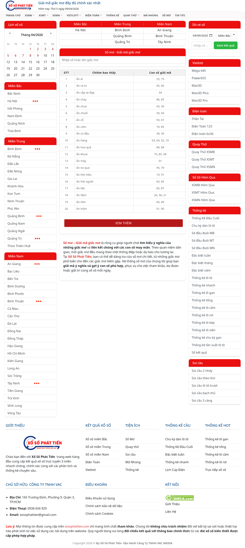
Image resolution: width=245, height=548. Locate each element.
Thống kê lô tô (202, 278)
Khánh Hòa (15, 186)
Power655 (199, 78)
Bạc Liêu (13, 271)
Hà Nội (22, 101)
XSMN (57, 15)
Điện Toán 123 (202, 126)
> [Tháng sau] (51, 33)
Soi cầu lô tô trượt (204, 385)
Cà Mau (12, 309)
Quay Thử (200, 144)
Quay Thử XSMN (203, 167)
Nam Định (14, 116)
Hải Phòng (14, 108)
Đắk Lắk (13, 164)
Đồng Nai (14, 331)
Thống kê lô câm (204, 308)
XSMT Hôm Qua (203, 192)
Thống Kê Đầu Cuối (205, 218)
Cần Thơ (13, 316)
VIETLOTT (74, 15)
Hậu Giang (15, 346)
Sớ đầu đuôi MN (203, 248)
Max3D (197, 85)
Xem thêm (123, 223)
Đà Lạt (12, 323)
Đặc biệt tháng (202, 263)
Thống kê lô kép (203, 322)
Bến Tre (12, 279)
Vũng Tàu (14, 413)
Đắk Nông (14, 171)
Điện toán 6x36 (202, 134)
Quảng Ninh (16, 123)
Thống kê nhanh (203, 285)
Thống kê (199, 210)
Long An (13, 368)
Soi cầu (198, 363)
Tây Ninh (23, 383)
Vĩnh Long (14, 406)
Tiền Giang (15, 391)
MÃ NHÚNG (151, 15)
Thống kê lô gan (203, 293)
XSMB (30, 15)
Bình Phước (15, 294)
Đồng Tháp (15, 338)
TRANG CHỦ (13, 15)
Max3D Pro (200, 100)
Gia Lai (12, 179)
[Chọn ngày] (203, 35)
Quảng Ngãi (16, 231)
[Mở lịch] (211, 35)
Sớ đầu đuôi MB (203, 233)
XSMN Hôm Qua (203, 200)
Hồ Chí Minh (16, 353)
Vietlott (198, 63)
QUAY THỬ (131, 15)
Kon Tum (13, 194)
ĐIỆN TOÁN (93, 15)
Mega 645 (199, 70)
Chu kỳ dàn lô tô (203, 225)
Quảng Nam (16, 223)
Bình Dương (16, 286)
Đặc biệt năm (201, 270)
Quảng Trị (23, 238)
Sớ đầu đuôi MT (203, 240)
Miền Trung (16, 141)
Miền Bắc (15, 86)
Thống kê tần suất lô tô (208, 345)
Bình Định (23, 149)
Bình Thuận (24, 301)
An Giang (23, 264)
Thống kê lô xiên (204, 330)
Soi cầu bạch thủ (204, 393)
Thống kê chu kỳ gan (206, 337)
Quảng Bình (24, 216)
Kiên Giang (15, 361)
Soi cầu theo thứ (203, 378)
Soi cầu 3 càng (202, 400)
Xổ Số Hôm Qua (204, 177)
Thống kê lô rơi (202, 315)
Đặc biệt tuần (201, 255)
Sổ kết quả (199, 352)
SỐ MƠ (166, 15)
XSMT (43, 15)
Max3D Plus (200, 93)
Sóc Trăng (14, 376)
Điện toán (200, 111)
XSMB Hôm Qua (203, 185)
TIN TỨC (180, 15)
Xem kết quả (225, 45)
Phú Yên (13, 208)
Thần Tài (198, 119)
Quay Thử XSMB (203, 152)
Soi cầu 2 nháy (202, 371)
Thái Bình (14, 131)
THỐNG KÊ (112, 15)
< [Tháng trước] (10, 33)
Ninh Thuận (15, 201)
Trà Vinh (13, 398)
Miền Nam (15, 256)
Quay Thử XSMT (203, 159)
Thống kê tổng (202, 300)
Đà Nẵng (13, 156)
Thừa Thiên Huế (18, 246)
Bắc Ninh (13, 93)
